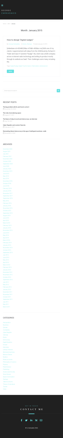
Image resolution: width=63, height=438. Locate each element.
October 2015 (7, 210)
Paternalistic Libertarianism (40, 66)
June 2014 (6, 233)
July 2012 (6, 282)
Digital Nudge (14, 66)
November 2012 (7, 274)
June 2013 (6, 257)
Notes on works (7, 359)
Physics (5, 364)
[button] (2, 5)
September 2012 (8, 279)
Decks (24, 44)
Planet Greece (7, 367)
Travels (5, 386)
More (10, 71)
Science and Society (9, 372)
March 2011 (6, 307)
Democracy (6, 340)
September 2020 (8, 164)
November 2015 (7, 208)
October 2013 (7, 250)
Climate (5, 327)
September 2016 (8, 198)
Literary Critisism (8, 349)
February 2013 (7, 267)
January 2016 (7, 205)
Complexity (6, 330)
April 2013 (6, 262)
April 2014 (6, 238)
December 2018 (7, 181)
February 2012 (7, 287)
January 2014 (7, 245)
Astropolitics (7, 322)
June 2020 (6, 166)
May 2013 (6, 260)
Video (4, 389)
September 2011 (8, 299)
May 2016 (6, 201)
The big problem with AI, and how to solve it (16, 107)
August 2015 (6, 215)
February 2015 (7, 225)
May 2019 (6, 176)
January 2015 (7, 228)
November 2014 (7, 230)
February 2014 (7, 242)
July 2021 (6, 154)
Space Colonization (9, 377)
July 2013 (6, 255)
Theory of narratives (9, 384)
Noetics (5, 357)
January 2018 (7, 191)
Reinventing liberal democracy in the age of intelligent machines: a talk (24, 131)
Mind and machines (9, 352)
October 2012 (7, 277)
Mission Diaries (7, 354)
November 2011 (7, 294)
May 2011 (6, 304)
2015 (9, 23)
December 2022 (7, 149)
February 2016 (7, 203)
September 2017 (8, 196)
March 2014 (6, 240)
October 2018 (7, 183)
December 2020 (7, 159)
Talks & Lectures (8, 381)
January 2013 (7, 270)
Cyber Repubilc (7, 332)
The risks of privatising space (12, 113)
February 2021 (7, 156)
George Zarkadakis (14, 44)
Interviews (6, 347)
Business (6, 325)
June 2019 (6, 173)
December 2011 (7, 292)
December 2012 (7, 272)
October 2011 (7, 297)
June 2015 (6, 218)
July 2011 (6, 302)
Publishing (6, 369)
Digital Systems (7, 342)
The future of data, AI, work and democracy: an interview (20, 119)
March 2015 (6, 223)
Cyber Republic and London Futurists (14, 125)
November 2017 (7, 193)
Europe (5, 344)
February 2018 (7, 188)
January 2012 (7, 289)
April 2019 (6, 178)
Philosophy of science (9, 362)
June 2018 (6, 186)
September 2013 (8, 252)
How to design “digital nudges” (20, 40)
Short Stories (7, 374)
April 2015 (6, 220)
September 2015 (8, 213)
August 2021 (6, 151)
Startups (29, 44)
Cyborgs (5, 335)
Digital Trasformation (25, 66)
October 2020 (7, 161)
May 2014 (6, 235)
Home (4, 23)
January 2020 (7, 168)
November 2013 (7, 247)
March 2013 (6, 265)
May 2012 (6, 284)
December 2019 (7, 171)
